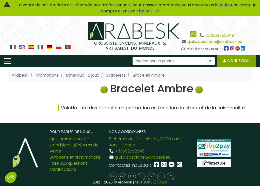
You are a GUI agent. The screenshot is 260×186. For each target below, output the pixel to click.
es (132, 176)
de (151, 176)
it (141, 176)
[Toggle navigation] (7, 61)
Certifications (63, 169)
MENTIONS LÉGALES (151, 182)
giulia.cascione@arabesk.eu (214, 41)
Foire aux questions (69, 163)
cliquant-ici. (147, 11)
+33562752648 (219, 35)
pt (171, 176)
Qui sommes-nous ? (70, 139)
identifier (224, 5)
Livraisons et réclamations (75, 157)
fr (113, 176)
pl (161, 176)
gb (122, 176)
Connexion (236, 60)
